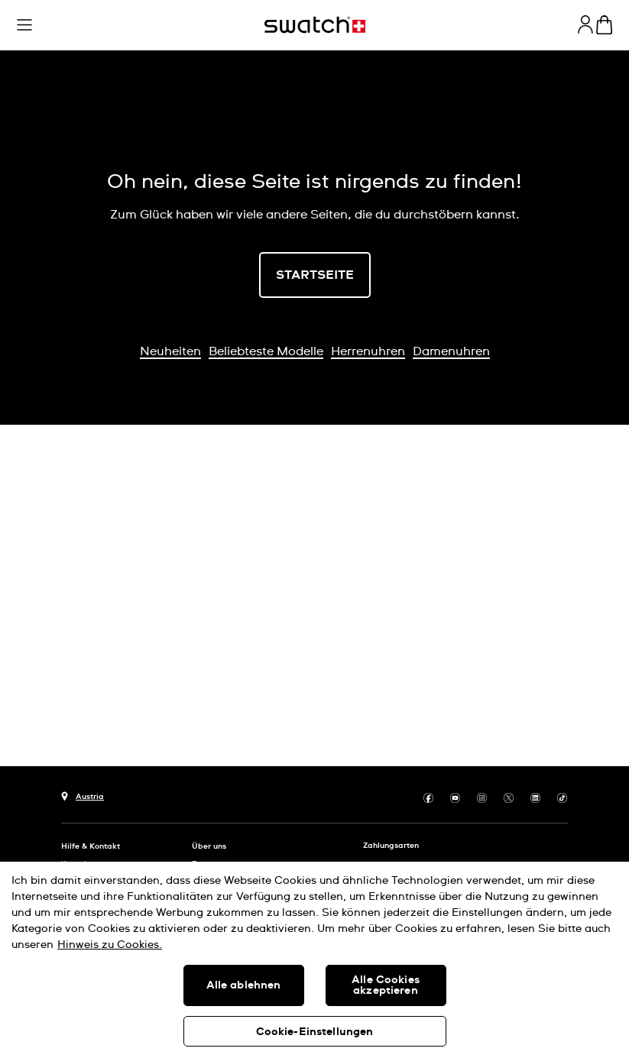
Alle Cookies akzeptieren (386, 985)
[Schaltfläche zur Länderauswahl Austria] (82, 795)
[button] (24, 25)
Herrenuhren (368, 351)
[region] (314, 960)
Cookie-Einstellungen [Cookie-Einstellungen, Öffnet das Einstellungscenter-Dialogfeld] (315, 1032)
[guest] (585, 24)
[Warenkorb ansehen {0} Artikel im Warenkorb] (604, 24)
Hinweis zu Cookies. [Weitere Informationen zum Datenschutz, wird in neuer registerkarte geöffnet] (109, 945)
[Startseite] (314, 25)
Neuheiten (170, 351)
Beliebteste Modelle (266, 351)
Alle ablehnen (243, 985)
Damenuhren (451, 351)
